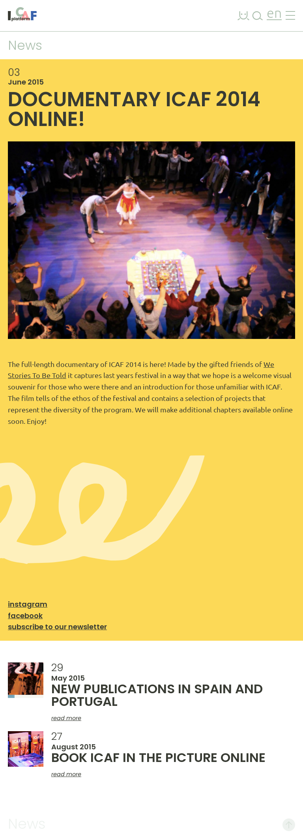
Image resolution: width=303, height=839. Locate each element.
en (274, 14)
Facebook (25, 616)
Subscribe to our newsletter (57, 627)
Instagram (27, 604)
